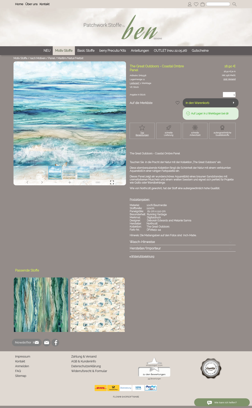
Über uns (31, 4)
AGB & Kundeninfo (83, 361)
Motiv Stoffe (20, 58)
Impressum (22, 356)
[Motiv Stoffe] (64, 50)
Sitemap (20, 376)
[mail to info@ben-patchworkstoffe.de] (47, 343)
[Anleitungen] (139, 50)
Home (19, 4)
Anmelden (22, 366)
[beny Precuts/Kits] (112, 50)
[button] (234, 4)
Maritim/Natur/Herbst (70, 58)
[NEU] (47, 50)
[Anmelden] (189, 4)
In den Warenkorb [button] (197, 103)
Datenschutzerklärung (86, 366)
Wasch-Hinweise (142, 242)
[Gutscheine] (200, 50)
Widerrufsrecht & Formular (89, 371)
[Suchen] (218, 4)
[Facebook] (55, 343)
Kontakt (45, 4)
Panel (51, 58)
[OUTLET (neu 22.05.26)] (170, 50)
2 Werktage (140, 83)
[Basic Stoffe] (86, 50)
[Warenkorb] (202, 4)
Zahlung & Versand (83, 356)
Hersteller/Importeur (145, 248)
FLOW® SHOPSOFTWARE (126, 397)
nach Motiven (37, 58)
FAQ (18, 371)
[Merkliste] (196, 4)
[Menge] (229, 94)
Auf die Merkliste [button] (141, 103)
